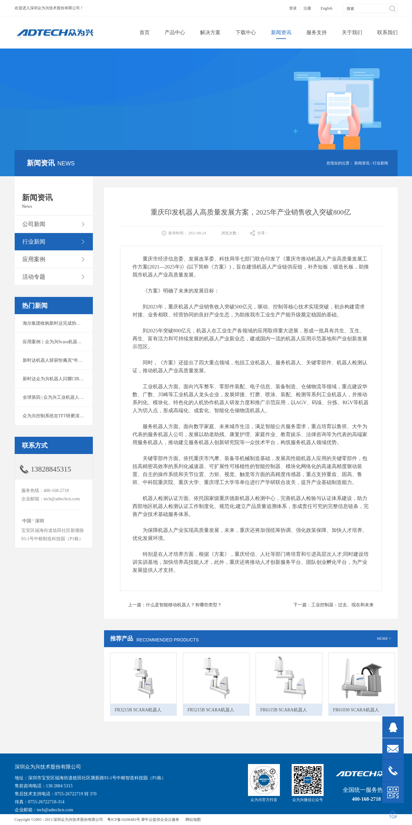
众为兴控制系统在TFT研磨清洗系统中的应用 (67, 415)
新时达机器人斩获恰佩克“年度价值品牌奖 (64, 360)
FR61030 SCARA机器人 (356, 710)
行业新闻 (380, 163)
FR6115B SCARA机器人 (283, 710)
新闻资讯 (362, 163)
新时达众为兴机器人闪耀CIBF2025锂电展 (63, 378)
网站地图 (192, 819)
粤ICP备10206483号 (123, 819)
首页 (144, 32)
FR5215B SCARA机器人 (211, 710)
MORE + (384, 638)
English (327, 8)
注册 (307, 8)
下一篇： (333, 604)
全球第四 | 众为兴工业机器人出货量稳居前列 (67, 397)
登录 (293, 8)
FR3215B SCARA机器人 (138, 710)
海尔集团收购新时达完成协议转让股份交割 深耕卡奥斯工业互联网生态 (92, 323)
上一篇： (175, 604)
